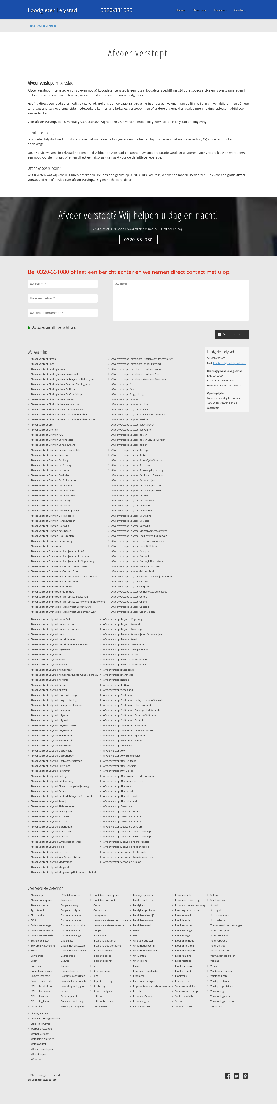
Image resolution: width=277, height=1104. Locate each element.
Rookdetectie (182, 981)
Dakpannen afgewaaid (73, 945)
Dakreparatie (68, 955)
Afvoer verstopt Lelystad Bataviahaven (133, 424)
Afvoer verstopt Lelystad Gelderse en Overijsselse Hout (142, 576)
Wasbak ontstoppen (42, 1028)
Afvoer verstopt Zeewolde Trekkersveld (125, 851)
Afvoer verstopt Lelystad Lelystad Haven (53, 725)
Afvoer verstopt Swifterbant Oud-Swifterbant (128, 730)
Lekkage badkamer (103, 1001)
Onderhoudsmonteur (145, 950)
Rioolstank (181, 975)
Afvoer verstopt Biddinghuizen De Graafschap (56, 394)
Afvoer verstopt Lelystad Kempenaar (51, 669)
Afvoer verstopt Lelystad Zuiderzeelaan (125, 659)
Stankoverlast (217, 900)
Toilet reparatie (218, 940)
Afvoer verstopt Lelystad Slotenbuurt (51, 826)
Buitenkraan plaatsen (43, 970)
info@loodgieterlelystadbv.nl (229, 363)
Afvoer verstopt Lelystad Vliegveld (50, 867)
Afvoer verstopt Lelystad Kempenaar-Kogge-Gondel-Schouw (64, 674)
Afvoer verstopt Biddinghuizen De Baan (53, 389)
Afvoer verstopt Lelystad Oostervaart (51, 750)
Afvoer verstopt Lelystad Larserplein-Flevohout (57, 705)
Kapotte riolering (102, 981)
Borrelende (37, 955)
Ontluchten (139, 955)
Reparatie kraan (142, 1006)
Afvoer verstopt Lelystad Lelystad (49, 720)
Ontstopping (140, 960)
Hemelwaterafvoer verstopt (108, 925)
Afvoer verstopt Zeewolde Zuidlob (122, 861)
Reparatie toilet (183, 895)
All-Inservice (37, 915)
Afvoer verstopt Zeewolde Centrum (122, 826)
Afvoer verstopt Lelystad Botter (128, 454)
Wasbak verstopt (40, 1033)
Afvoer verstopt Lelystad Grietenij (130, 606)
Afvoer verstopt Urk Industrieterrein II (124, 781)
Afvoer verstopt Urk (114, 750)
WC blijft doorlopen (42, 1049)
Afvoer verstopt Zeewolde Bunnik (122, 811)
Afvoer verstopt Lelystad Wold (120, 639)
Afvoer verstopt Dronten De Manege (51, 500)
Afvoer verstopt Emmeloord (46, 546)
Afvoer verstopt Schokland (118, 689)
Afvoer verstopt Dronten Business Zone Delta (56, 450)
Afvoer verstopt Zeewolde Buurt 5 (122, 821)
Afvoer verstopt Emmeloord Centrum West (54, 581)
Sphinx (214, 895)
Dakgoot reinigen (70, 910)
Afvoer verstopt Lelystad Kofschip (49, 679)
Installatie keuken (103, 950)
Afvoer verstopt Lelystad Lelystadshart (52, 730)
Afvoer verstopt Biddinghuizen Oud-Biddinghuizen (59, 414)
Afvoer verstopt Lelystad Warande (122, 624)
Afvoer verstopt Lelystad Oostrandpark (52, 755)
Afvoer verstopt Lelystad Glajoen (129, 581)
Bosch (34, 960)
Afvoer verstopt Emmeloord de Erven (51, 586)
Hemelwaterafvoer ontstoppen (110, 920)
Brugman (36, 965)
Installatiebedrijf (102, 960)
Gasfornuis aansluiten (73, 975)
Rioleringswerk (183, 915)
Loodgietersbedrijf (143, 915)
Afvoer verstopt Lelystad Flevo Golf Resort (135, 546)
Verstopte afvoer (219, 981)
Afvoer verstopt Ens (122, 384)
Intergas (97, 965)
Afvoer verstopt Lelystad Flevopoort (131, 551)
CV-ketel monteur (70, 895)
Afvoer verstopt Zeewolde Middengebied (126, 846)
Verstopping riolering (222, 970)
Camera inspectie (40, 975)
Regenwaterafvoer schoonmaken (151, 986)
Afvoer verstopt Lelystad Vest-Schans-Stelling (56, 856)
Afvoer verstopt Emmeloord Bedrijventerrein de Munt (60, 556)
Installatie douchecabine (107, 945)
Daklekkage (67, 940)
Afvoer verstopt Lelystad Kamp (48, 659)
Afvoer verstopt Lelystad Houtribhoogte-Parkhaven (59, 644)
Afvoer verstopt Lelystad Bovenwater (132, 465)
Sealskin (179, 1001)
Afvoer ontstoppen (41, 900)
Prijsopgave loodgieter (145, 970)
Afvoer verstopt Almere (43, 358)
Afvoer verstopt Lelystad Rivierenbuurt (52, 806)
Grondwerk (99, 910)
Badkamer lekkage (41, 925)
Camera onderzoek (41, 981)
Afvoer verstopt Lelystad (125, 399)
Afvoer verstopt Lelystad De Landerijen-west (136, 490)
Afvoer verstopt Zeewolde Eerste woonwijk (127, 836)
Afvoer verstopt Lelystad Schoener (50, 816)
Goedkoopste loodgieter (74, 1001)
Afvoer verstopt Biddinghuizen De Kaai (52, 399)
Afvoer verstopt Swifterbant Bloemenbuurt (127, 705)
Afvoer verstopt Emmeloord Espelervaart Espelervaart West (63, 611)
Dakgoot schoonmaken (74, 925)
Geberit (65, 991)
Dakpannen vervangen (73, 950)
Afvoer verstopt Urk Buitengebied (122, 755)
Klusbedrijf (99, 986)
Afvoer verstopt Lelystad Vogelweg (122, 619)
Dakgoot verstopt (70, 930)
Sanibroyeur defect (185, 986)
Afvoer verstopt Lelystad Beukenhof (131, 429)
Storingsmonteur (219, 915)
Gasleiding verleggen (72, 986)
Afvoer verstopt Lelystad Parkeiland (51, 765)
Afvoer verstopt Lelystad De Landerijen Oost (136, 485)
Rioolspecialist (183, 970)
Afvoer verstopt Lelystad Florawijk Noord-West (137, 561)
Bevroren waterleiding (43, 945)
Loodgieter (139, 905)
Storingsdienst (218, 910)
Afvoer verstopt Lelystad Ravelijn (49, 801)
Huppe (97, 930)
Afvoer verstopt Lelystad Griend (129, 601)
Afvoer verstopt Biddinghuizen (48, 369)
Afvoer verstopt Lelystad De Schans (131, 505)
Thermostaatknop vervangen (226, 925)
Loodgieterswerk (142, 925)
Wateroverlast (38, 1043)
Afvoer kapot (38, 895)
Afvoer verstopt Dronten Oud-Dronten (52, 535)
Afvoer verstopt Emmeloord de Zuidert (52, 591)
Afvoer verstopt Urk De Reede (119, 760)
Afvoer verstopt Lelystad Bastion (129, 419)
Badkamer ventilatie (42, 935)
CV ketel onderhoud (42, 986)
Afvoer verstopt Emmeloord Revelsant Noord (136, 369)
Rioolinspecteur (184, 965)
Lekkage (98, 996)
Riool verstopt (183, 960)
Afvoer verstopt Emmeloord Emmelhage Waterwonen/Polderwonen (68, 601)
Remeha (137, 991)
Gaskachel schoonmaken (74, 981)
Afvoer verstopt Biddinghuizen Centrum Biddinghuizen (61, 384)
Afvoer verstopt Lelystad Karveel (49, 664)
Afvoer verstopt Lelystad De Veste (130, 520)
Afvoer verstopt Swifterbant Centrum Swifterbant (130, 715)
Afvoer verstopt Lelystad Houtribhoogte (53, 639)
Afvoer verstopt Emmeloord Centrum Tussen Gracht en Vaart (64, 576)
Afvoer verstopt (46, 25)
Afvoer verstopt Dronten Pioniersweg (51, 541)
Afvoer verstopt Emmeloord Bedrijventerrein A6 (57, 551)
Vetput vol (216, 1006)
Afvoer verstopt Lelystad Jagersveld (50, 649)
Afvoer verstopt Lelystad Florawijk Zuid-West (136, 566)
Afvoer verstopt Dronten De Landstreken (53, 495)
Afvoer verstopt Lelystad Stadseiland (51, 831)
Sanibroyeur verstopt (187, 991)
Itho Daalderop (101, 970)
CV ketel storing (39, 996)
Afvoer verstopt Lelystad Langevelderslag (54, 700)
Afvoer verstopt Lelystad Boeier (129, 434)
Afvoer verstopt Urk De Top (118, 770)
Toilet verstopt (218, 945)
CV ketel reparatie (40, 991)
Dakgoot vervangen (71, 935)
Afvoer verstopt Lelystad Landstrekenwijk (54, 695)
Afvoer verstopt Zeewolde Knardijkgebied (126, 841)
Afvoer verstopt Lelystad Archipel (129, 404)
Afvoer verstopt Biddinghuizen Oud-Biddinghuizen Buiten (63, 419)
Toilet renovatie (219, 935)
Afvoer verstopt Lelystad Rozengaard (51, 811)
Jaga (95, 975)
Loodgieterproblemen (145, 910)
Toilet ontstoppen (220, 930)
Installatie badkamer (104, 940)
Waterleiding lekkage (42, 1038)
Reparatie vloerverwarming (190, 905)
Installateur (99, 935)
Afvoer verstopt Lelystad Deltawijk (130, 525)
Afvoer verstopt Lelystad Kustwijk (49, 689)
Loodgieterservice (143, 920)
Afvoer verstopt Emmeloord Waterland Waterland (139, 379)
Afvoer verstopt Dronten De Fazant (50, 470)
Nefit (135, 935)
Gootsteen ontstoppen (106, 895)
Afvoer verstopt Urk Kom (117, 786)
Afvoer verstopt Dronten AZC (47, 434)
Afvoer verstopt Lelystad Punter (48, 791)
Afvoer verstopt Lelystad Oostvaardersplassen (56, 760)
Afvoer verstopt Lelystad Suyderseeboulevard (56, 841)
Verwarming (217, 991)
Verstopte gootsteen (221, 986)
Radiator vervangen (144, 981)
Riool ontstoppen (185, 950)
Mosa (136, 930)
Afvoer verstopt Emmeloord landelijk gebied (136, 363)
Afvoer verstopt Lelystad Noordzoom (51, 745)
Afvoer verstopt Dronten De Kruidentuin (53, 480)
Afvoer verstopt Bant (42, 363)
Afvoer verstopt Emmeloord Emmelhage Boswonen (59, 596)
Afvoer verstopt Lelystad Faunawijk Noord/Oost (138, 541)
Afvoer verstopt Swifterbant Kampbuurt (125, 725)
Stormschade (217, 920)
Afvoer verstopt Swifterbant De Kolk (123, 720)
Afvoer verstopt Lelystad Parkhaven (51, 770)
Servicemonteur (184, 1006)
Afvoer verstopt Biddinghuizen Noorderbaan (56, 404)
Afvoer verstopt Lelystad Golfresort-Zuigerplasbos (139, 591)
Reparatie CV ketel (143, 996)
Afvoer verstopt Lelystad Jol (46, 654)
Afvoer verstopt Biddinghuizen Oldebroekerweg (57, 409)
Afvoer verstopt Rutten (116, 684)
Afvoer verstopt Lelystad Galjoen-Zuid (132, 571)
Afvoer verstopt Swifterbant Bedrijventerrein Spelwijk (133, 700)
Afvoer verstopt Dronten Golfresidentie (52, 515)
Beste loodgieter (40, 940)
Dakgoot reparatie (71, 915)
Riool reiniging (183, 955)
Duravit (65, 965)
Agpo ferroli (37, 910)
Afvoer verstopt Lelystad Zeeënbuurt (123, 644)
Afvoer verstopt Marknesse (118, 674)
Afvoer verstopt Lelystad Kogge (48, 684)
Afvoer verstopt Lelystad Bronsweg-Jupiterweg (137, 470)
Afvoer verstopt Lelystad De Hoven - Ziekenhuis (138, 475)
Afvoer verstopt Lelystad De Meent (130, 495)
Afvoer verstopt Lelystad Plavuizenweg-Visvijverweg (60, 786)
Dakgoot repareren (71, 920)
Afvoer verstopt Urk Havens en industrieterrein (129, 776)
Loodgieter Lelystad (52, 10)
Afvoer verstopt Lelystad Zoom (120, 654)
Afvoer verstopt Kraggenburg (127, 394)
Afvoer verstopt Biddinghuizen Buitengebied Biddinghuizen (64, 379)
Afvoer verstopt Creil (42, 424)
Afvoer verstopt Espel (123, 389)
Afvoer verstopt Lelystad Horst (48, 634)
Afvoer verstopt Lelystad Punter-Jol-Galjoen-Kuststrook (61, 796)
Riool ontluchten (184, 945)
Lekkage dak (100, 1006)
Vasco (213, 965)
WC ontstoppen (39, 1054)
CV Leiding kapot (40, 1001)
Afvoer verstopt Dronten (44, 429)
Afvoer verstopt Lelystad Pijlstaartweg (52, 781)
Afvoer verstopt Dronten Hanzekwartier (53, 520)
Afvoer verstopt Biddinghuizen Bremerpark (55, 374)
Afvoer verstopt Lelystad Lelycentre (50, 715)
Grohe (96, 905)
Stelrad (214, 905)
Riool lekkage (182, 935)
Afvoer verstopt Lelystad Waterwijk (122, 629)
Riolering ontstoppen (187, 910)
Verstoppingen (218, 975)
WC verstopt (37, 1059)
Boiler (34, 950)
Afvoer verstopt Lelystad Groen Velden (133, 611)
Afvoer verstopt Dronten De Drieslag (51, 465)
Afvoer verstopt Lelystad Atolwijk (129, 409)
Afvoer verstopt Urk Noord (118, 791)
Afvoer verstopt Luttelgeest (118, 669)
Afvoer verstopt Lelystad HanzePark (51, 619)
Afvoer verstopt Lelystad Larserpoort (51, 710)
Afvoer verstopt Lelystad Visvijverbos (51, 861)
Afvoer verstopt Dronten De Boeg (49, 460)
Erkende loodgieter (71, 970)
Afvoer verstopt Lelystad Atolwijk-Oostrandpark (138, 414)
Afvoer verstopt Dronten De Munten (51, 505)
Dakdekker (66, 900)
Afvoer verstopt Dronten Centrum (49, 454)
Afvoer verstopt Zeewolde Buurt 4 (122, 816)
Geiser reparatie (69, 996)
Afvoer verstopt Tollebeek (117, 745)
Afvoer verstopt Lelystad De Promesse (132, 500)
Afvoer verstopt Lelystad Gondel (129, 596)
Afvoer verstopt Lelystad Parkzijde (50, 776)
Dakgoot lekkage (70, 905)
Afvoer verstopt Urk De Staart (119, 765)
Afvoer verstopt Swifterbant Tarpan (122, 740)
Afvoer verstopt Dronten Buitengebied (52, 439)
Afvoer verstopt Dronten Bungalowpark (53, 444)
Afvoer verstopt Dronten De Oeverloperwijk (55, 510)
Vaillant (214, 960)
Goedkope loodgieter (72, 1006)
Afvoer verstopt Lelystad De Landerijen (133, 480)
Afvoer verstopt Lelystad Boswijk (129, 450)
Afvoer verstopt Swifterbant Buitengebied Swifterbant (133, 710)
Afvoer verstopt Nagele (116, 679)
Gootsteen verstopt (104, 900)
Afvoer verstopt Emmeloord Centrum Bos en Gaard (59, 566)
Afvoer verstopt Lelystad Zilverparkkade (125, 649)
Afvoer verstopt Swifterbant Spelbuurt (124, 735)
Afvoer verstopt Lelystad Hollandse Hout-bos (56, 629)
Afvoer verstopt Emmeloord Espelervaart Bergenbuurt (61, 606)
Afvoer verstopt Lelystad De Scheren (131, 510)
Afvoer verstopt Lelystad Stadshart (50, 836)
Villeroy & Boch (39, 1013)
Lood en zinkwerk (143, 900)
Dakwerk (65, 960)
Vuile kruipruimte (40, 1023)
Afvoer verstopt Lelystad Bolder (129, 444)
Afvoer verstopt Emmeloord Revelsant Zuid (135, 374)
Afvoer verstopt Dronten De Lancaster (52, 485)
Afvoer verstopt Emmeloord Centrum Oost (54, 571)
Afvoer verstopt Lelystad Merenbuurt (51, 735)
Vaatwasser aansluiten (222, 955)
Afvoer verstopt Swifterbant (118, 695)
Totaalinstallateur (220, 950)
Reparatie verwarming (187, 900)
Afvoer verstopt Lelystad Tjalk (47, 846)
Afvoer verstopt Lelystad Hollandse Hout (53, 624)
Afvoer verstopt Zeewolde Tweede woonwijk (128, 856)
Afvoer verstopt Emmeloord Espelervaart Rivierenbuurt (142, 358)
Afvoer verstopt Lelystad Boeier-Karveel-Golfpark (138, 439)
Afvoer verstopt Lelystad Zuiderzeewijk (125, 664)
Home (31, 25)
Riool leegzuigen (184, 930)
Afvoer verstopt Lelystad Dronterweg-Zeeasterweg (139, 530)
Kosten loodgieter (103, 991)
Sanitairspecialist (184, 996)
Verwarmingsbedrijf (221, 996)
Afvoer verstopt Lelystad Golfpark (130, 586)
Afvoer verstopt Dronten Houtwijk (50, 525)
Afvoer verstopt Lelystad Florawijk (130, 556)
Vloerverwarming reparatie (45, 1018)
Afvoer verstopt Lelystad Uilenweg (50, 851)
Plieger (137, 965)
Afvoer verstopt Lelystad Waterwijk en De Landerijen (132, 634)
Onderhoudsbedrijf (144, 945)
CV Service (36, 1006)
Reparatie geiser (142, 1001)
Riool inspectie (183, 925)
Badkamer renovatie (42, 930)
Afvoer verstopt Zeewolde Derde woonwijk (127, 831)
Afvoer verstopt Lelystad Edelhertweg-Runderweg (139, 535)
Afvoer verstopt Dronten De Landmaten (53, 490)
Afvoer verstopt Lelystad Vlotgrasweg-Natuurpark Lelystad (63, 872)
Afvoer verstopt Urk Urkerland (120, 801)
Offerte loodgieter (143, 940)
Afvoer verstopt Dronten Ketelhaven (51, 530)
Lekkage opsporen (143, 895)
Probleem (138, 975)
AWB (33, 920)
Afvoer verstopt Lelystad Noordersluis (52, 740)
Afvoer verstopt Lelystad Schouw (49, 821)
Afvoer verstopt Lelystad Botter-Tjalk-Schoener (137, 460)
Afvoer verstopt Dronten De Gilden (50, 475)
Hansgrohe (99, 915)
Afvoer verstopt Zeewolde (117, 806)
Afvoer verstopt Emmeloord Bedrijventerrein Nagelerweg (62, 561)
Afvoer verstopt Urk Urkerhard (120, 796)
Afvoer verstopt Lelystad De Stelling (131, 515)
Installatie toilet (102, 955)
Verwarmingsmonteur (222, 1001)
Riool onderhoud (184, 940)
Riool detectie (182, 920)
